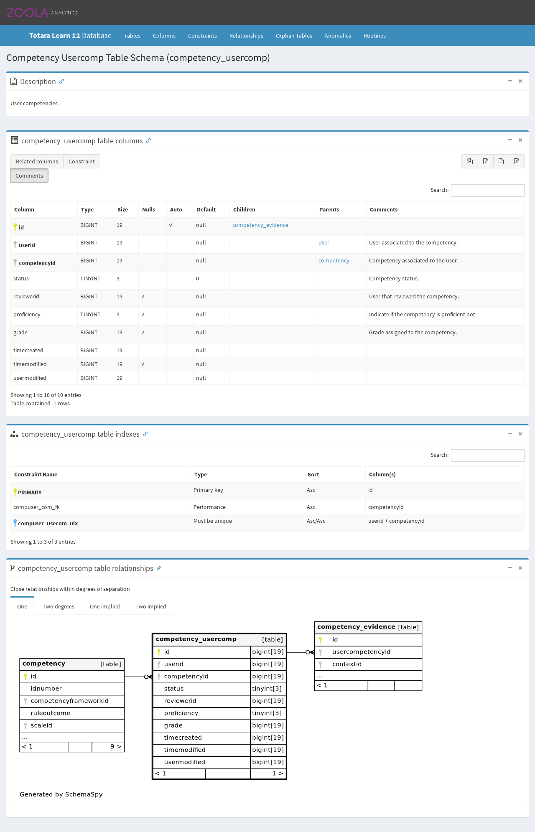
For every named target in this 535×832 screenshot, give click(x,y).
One (22, 606)
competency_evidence (260, 225)
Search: (478, 190)
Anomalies (338, 35)
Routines (375, 35)
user (323, 242)
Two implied (150, 606)
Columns (164, 35)
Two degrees (58, 606)
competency (333, 260)
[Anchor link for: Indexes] (143, 433)
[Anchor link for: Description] (60, 80)
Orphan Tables (294, 35)
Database (70, 35)
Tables (135, 35)
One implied (105, 606)
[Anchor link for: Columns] (146, 140)
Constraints (202, 35)
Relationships (246, 35)
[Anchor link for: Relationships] (157, 567)
